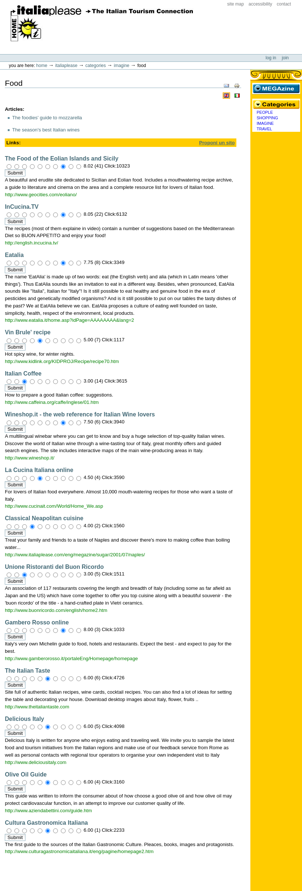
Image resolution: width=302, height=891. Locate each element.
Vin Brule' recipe (28, 332)
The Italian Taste (27, 671)
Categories (96, 65)
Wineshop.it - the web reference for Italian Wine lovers (80, 414)
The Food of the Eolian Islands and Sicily (61, 158)
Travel (264, 129)
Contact (284, 4)
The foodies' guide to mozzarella (47, 117)
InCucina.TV (21, 207)
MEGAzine (276, 88)
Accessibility (260, 4)
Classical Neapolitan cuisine (44, 518)
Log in (271, 57)
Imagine (121, 65)
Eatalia (14, 255)
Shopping (267, 118)
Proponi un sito (217, 142)
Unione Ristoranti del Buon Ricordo (54, 567)
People (265, 112)
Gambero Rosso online (37, 622)
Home (41, 65)
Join (285, 57)
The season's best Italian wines (46, 130)
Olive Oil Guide (25, 774)
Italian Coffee (23, 373)
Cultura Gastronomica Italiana (46, 823)
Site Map (235, 4)
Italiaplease (66, 65)
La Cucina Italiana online (39, 470)
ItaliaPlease (102, 23)
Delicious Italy (24, 719)
